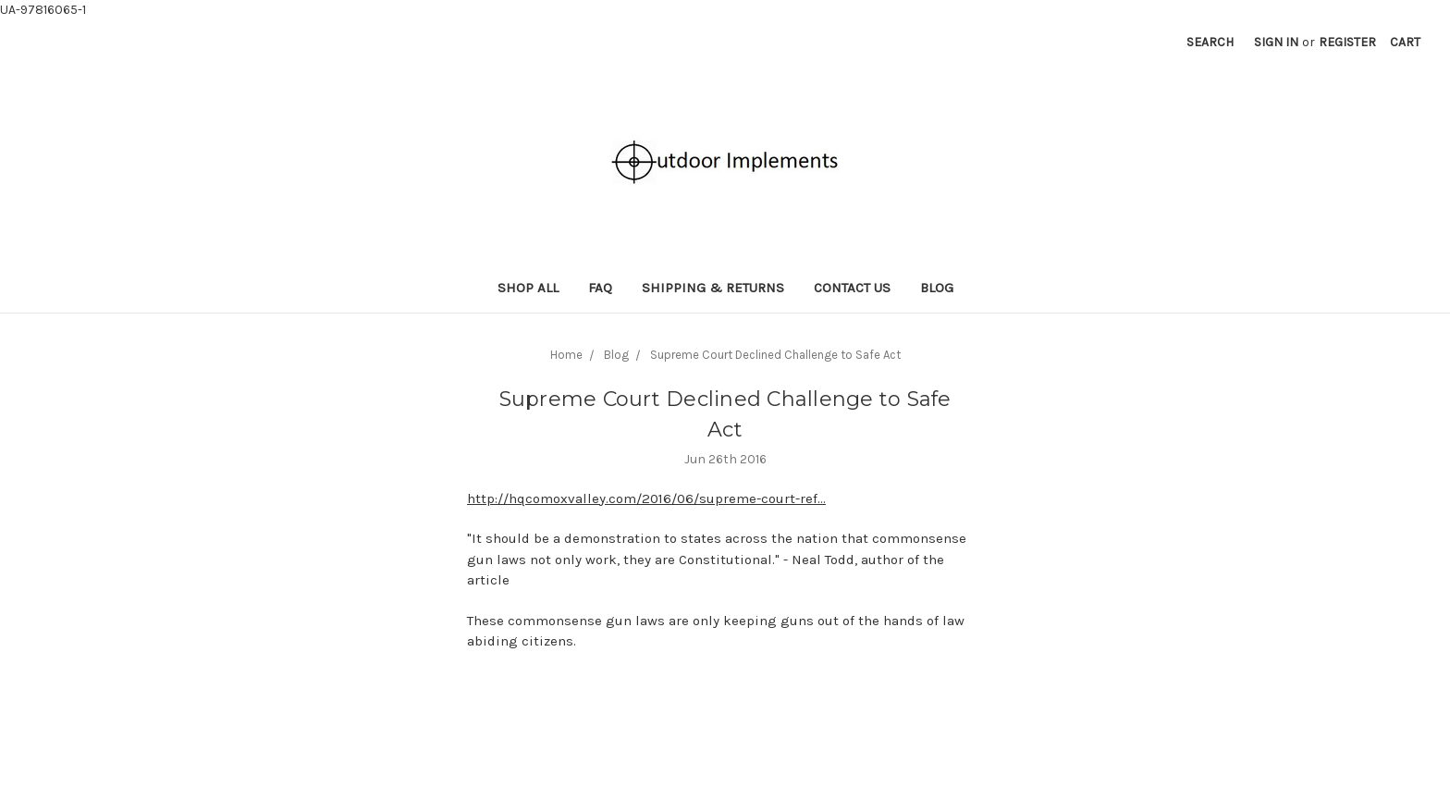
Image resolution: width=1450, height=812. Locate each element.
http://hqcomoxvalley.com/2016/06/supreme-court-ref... (646, 498)
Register (1347, 42)
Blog (936, 287)
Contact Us (852, 287)
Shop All (528, 287)
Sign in (1276, 42)
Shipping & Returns (713, 287)
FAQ (600, 287)
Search (1210, 42)
